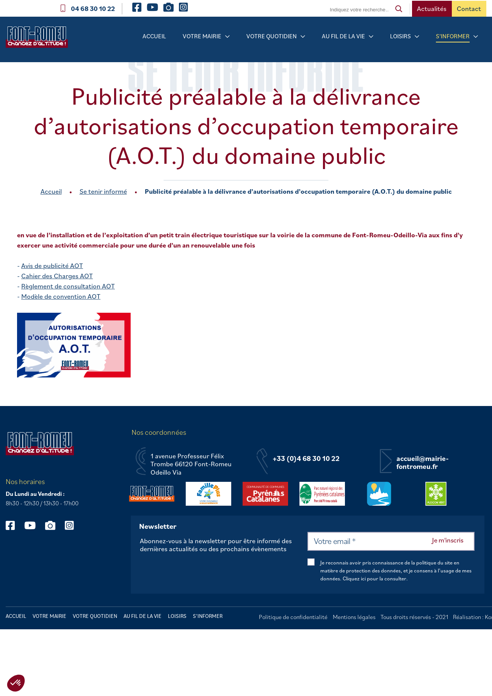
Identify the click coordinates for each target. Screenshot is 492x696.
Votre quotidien (271, 36)
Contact (469, 8)
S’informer (453, 36)
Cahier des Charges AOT (57, 275)
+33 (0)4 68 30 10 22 (306, 459)
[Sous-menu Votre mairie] (227, 36)
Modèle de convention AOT (60, 296)
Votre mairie (202, 36)
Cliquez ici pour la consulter (374, 578)
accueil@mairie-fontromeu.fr (422, 463)
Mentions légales (354, 617)
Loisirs (400, 36)
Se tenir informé (103, 191)
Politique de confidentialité (293, 617)
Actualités (432, 8)
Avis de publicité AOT (52, 265)
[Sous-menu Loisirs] (417, 36)
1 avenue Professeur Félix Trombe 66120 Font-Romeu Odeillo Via (191, 464)
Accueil (154, 36)
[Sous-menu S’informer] (475, 36)
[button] (16, 683)
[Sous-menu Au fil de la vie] (371, 36)
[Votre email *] (391, 541)
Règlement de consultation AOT (68, 286)
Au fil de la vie (343, 36)
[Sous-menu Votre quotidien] (303, 36)
